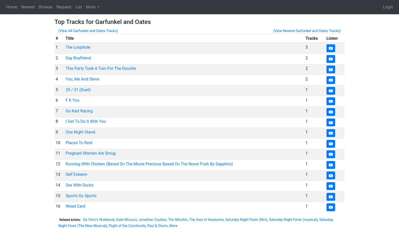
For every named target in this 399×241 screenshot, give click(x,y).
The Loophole (78, 47)
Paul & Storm (157, 226)
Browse (45, 7)
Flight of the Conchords (126, 226)
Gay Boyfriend (78, 58)
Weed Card (75, 206)
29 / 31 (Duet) (78, 89)
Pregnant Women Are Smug (91, 153)
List (78, 7)
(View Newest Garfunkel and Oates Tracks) (307, 31)
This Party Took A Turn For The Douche (101, 68)
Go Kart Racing (79, 111)
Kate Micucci (126, 220)
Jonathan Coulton (152, 220)
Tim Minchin (178, 220)
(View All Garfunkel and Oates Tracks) (88, 31)
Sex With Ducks (80, 185)
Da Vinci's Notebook (99, 220)
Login (388, 7)
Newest (28, 7)
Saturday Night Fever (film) (246, 220)
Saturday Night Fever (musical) (293, 220)
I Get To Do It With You (86, 121)
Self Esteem (76, 174)
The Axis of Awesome (206, 220)
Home (11, 7)
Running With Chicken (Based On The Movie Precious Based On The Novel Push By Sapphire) (149, 164)
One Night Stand (80, 132)
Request (63, 7)
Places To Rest (79, 142)
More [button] (91, 7)
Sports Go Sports (81, 195)
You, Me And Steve (82, 79)
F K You (72, 100)
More (173, 226)
